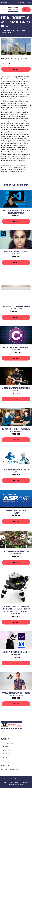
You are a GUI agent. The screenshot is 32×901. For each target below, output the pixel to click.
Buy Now (16, 69)
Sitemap (21, 785)
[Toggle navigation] (3, 9)
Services (7, 754)
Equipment (23, 59)
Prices (26, 9)
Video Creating (14, 59)
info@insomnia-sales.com (24, 2)
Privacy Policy (12, 785)
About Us (7, 750)
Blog (6, 757)
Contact (11, 782)
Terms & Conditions (21, 782)
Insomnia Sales (9, 743)
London (5, 2)
